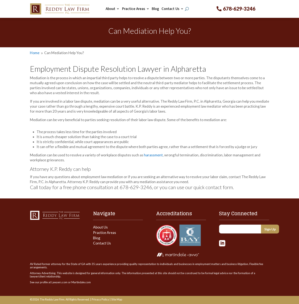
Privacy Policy (100, 299)
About (110, 8)
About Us (100, 227)
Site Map (116, 299)
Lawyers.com (59, 282)
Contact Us (170, 8)
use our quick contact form (205, 187)
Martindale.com (81, 282)
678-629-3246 (239, 9)
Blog (155, 8)
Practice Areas (133, 8)
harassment (153, 155)
